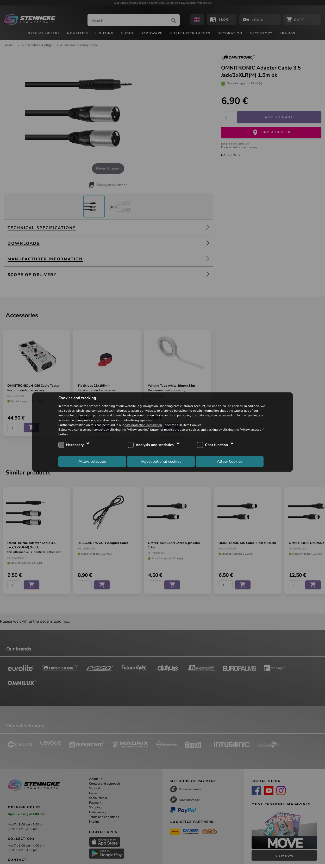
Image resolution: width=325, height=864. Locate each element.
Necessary (75, 444)
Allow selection (92, 461)
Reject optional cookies (161, 461)
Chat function (216, 444)
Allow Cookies (229, 461)
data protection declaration (143, 425)
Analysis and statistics (155, 444)
